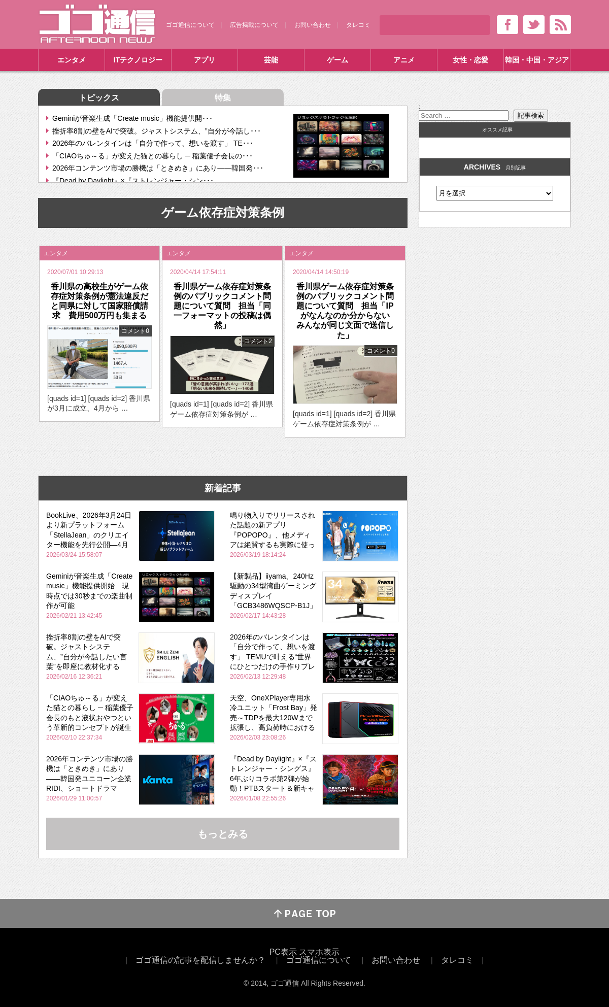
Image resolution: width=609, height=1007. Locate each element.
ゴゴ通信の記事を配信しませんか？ (200, 960)
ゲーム (337, 60)
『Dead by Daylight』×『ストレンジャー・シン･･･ (133, 181)
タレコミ (358, 24)
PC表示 (283, 952)
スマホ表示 (319, 952)
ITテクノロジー (138, 60)
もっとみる (222, 834)
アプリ (204, 60)
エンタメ (71, 60)
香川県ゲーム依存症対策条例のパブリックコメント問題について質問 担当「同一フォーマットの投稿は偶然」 (222, 306)
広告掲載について (254, 24)
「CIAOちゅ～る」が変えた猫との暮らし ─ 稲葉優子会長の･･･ (152, 156)
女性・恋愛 (470, 60)
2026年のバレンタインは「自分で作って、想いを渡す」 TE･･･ (152, 143)
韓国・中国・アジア (537, 60)
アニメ (404, 60)
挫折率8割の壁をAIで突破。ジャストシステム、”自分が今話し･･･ (156, 131)
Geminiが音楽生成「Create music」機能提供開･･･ (132, 118)
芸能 (271, 60)
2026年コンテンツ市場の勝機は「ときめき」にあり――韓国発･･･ (157, 168)
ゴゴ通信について (190, 24)
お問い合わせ (312, 24)
